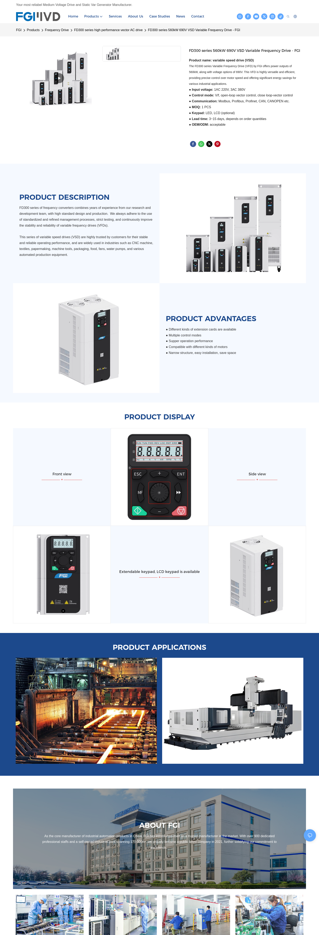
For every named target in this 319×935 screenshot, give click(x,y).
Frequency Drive (57, 30)
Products (33, 30)
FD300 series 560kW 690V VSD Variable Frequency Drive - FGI (194, 30)
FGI (19, 30)
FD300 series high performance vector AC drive (108, 30)
